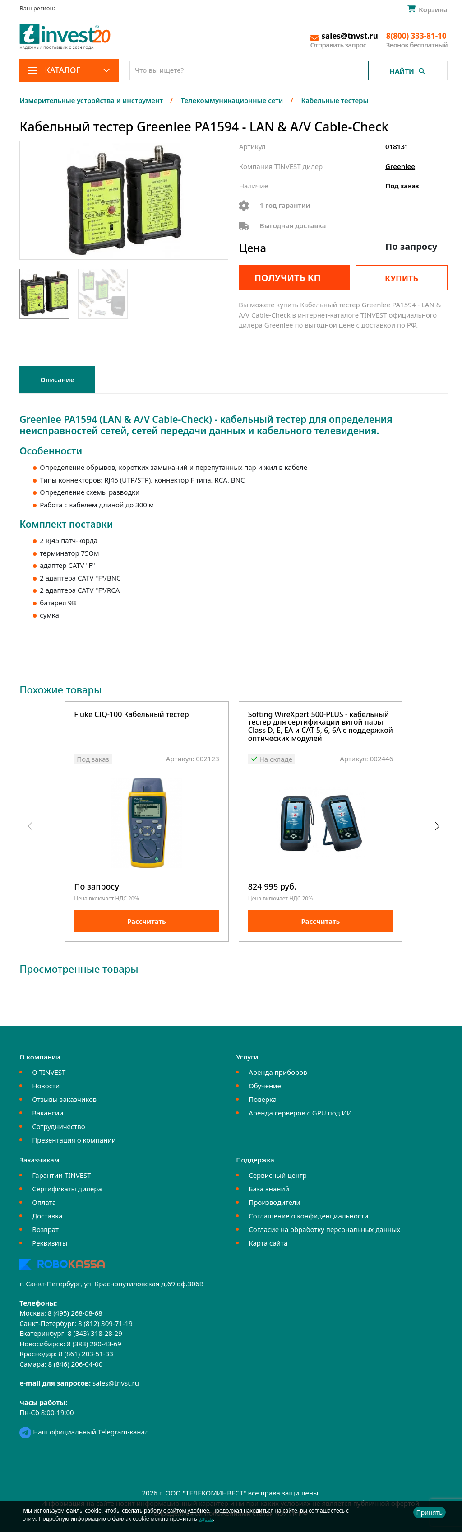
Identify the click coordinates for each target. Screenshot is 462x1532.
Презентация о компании (74, 1139)
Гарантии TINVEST (61, 1175)
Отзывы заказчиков (64, 1099)
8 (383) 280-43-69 (94, 1343)
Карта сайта (268, 1242)
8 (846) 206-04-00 (75, 1363)
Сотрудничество (58, 1126)
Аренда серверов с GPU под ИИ (300, 1112)
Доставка (47, 1215)
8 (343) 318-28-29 (95, 1333)
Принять (429, 1512)
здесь (206, 1519)
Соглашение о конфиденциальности (308, 1215)
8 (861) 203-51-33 (86, 1353)
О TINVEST (48, 1072)
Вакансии (47, 1112)
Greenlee (400, 166)
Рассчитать (146, 921)
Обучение (265, 1085)
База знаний (269, 1188)
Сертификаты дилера (67, 1188)
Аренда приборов (278, 1072)
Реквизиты (49, 1242)
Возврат (45, 1229)
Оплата (44, 1202)
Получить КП (287, 278)
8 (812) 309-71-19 (105, 1323)
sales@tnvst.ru (115, 1382)
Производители (274, 1202)
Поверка (263, 1099)
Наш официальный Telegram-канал (83, 1431)
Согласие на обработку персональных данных (324, 1229)
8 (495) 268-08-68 (75, 1312)
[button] (437, 826)
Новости (46, 1085)
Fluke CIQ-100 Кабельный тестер (131, 715)
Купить (401, 278)
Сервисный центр (278, 1175)
